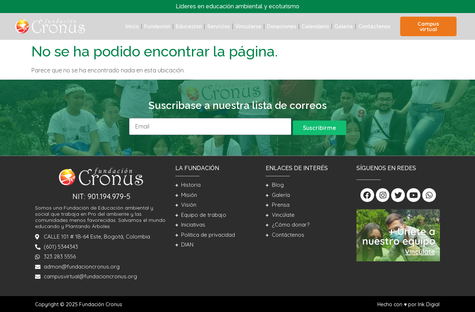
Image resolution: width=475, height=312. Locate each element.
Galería (343, 26)
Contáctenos (374, 26)
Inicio (132, 26)
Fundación (157, 26)
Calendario (315, 26)
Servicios (218, 26)
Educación (189, 26)
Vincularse (248, 26)
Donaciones (281, 26)
